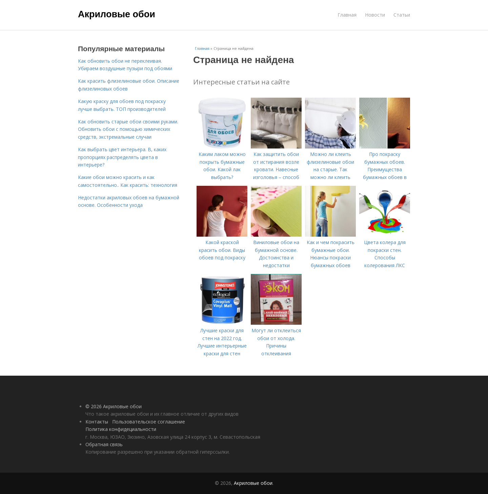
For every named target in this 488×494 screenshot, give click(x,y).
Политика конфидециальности (120, 429)
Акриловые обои (116, 14)
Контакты (96, 421)
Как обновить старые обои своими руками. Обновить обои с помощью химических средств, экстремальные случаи (128, 129)
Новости (375, 15)
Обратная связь (104, 444)
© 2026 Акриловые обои (113, 406)
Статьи (401, 15)
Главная (347, 15)
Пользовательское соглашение (148, 421)
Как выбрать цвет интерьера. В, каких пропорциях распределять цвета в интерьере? (122, 157)
